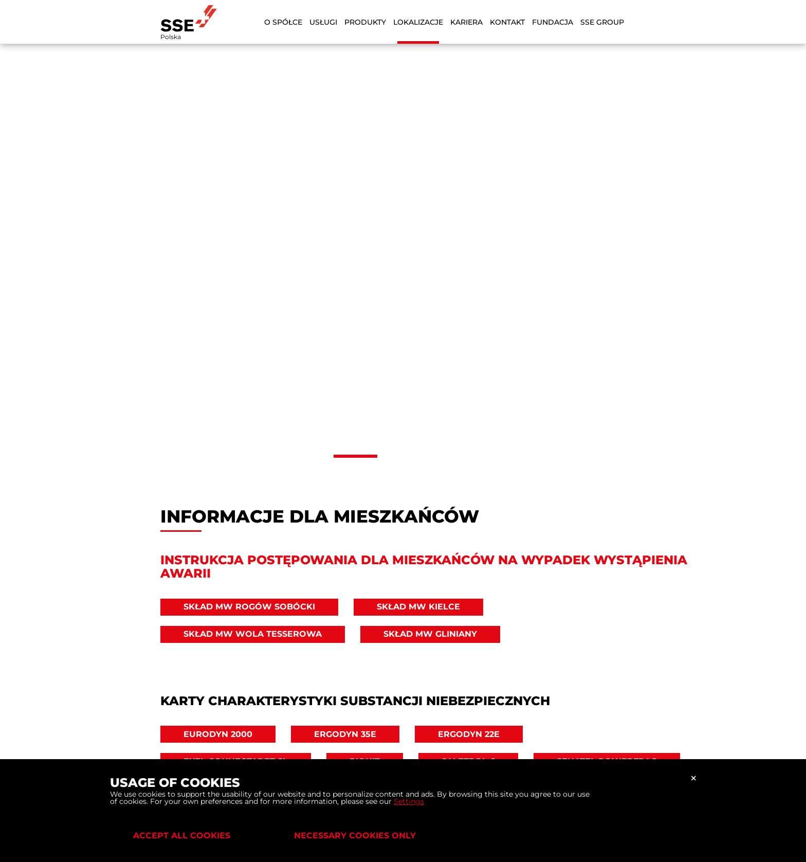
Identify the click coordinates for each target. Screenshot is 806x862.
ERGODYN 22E (469, 734)
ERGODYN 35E (345, 734)
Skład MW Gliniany (430, 634)
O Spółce (283, 22)
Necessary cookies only (355, 835)
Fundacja (552, 22)
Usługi (323, 22)
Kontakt (507, 22)
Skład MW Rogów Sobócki (249, 607)
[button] (355, 456)
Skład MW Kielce (418, 607)
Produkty (365, 22)
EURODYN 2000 (218, 734)
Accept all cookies (181, 835)
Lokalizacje (418, 22)
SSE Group (602, 22)
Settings (409, 801)
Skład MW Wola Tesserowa (253, 634)
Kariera (466, 22)
